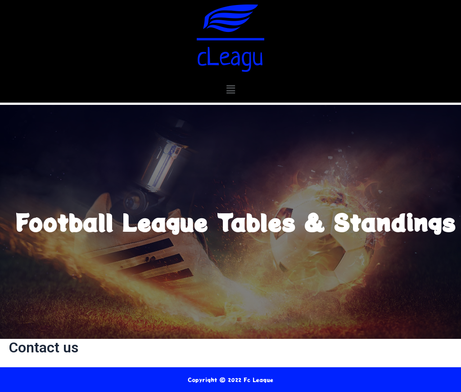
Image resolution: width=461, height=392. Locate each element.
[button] (230, 89)
